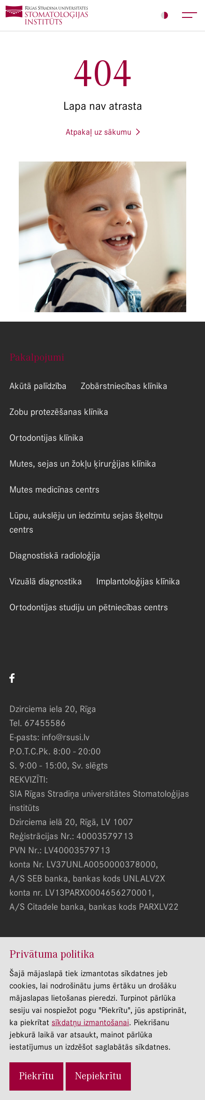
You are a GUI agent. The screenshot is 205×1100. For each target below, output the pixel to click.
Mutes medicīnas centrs (54, 489)
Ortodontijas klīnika (46, 437)
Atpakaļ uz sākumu (98, 132)
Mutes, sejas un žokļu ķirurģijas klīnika (82, 463)
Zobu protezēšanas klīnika (58, 411)
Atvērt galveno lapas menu (190, 15)
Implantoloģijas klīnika (138, 581)
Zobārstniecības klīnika (124, 385)
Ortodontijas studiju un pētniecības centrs (88, 607)
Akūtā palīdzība (38, 385)
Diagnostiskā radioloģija (54, 555)
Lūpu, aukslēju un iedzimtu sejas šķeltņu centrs (86, 522)
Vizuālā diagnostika (45, 581)
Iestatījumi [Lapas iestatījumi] (164, 15)
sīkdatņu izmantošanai (90, 1022)
